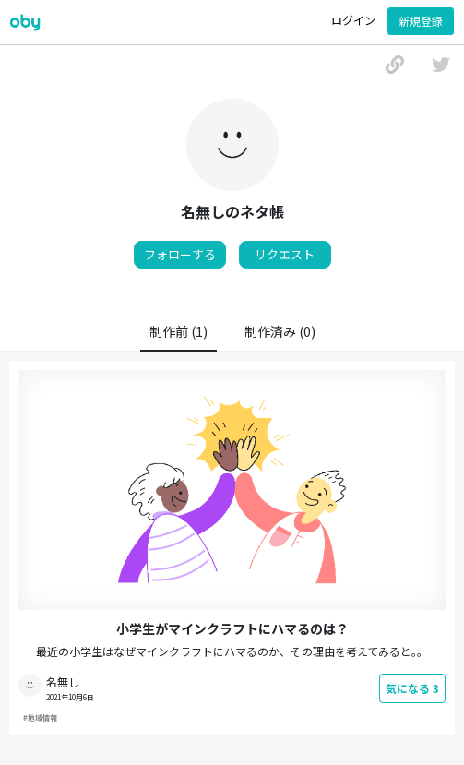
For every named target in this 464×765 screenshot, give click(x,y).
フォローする (180, 254)
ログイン (353, 20)
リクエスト (285, 254)
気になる (412, 688)
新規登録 (421, 21)
